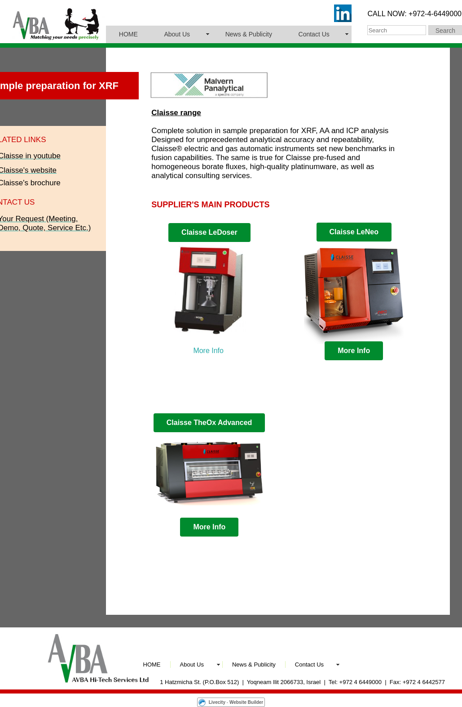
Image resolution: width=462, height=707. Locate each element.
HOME (128, 34)
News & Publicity (248, 34)
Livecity (217, 702)
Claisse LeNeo (354, 232)
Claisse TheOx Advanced (209, 422)
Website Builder (246, 702)
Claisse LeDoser (209, 232)
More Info (208, 350)
